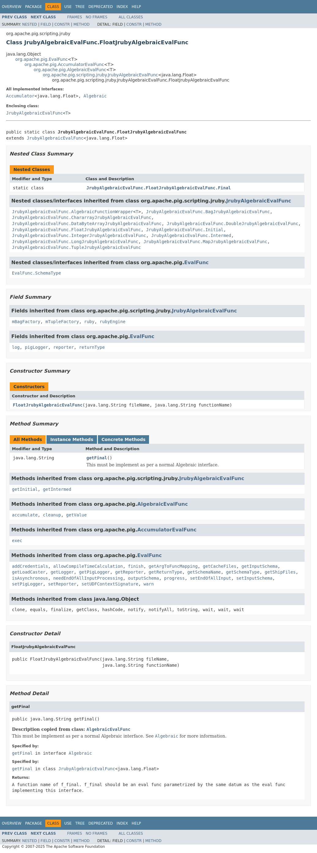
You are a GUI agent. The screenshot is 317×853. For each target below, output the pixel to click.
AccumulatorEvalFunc (167, 530)
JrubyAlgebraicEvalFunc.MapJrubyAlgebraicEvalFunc (205, 241)
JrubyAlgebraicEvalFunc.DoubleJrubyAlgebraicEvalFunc (232, 223)
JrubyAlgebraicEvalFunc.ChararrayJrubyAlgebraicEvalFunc (81, 217)
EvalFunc (196, 262)
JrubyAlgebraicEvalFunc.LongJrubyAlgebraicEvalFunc (75, 241)
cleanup (52, 514)
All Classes (131, 17)
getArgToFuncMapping (173, 566)
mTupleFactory (62, 321)
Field (45, 24)
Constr (62, 24)
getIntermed (57, 489)
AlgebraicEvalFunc (162, 504)
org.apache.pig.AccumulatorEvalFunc (64, 64)
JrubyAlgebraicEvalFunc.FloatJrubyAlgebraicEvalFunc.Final (159, 187)
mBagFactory (26, 321)
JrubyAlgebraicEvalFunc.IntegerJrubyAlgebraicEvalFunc (79, 235)
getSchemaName (204, 572)
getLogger (62, 572)
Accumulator (20, 95)
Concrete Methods (124, 439)
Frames (74, 17)
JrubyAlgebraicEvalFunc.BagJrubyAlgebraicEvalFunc (208, 211)
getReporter (129, 572)
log (16, 347)
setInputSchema (254, 578)
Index (122, 7)
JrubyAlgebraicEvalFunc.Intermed (191, 235)
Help (136, 7)
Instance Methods (71, 439)
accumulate (25, 514)
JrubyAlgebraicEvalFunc (34, 113)
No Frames (96, 17)
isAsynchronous (30, 578)
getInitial (25, 489)
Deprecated (100, 7)
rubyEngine (112, 321)
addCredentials (30, 566)
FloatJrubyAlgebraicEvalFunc (48, 405)
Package (33, 7)
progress (174, 578)
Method (81, 24)
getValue (76, 514)
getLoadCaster (29, 572)
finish (136, 566)
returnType (92, 347)
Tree (80, 7)
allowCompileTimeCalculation (88, 566)
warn (149, 583)
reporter (63, 347)
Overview (11, 7)
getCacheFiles (220, 566)
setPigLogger (27, 583)
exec (17, 540)
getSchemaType (243, 572)
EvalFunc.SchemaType (36, 273)
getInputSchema (259, 566)
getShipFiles (280, 572)
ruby (89, 321)
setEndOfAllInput (210, 578)
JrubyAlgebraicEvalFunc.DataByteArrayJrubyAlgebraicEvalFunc (87, 223)
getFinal (97, 457)
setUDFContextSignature (110, 583)
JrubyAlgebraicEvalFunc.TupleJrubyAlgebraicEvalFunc (76, 247)
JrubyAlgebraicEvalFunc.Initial (184, 229)
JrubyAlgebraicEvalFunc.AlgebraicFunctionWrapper (72, 211)
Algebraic (95, 95)
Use (68, 7)
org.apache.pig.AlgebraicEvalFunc (70, 69)
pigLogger (36, 347)
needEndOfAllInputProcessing (88, 578)
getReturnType (165, 572)
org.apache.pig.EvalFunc (41, 59)
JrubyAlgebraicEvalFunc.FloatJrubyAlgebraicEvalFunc (76, 229)
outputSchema (143, 578)
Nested (29, 24)
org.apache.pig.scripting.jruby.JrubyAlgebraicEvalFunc (100, 74)
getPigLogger (94, 572)
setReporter (62, 583)
